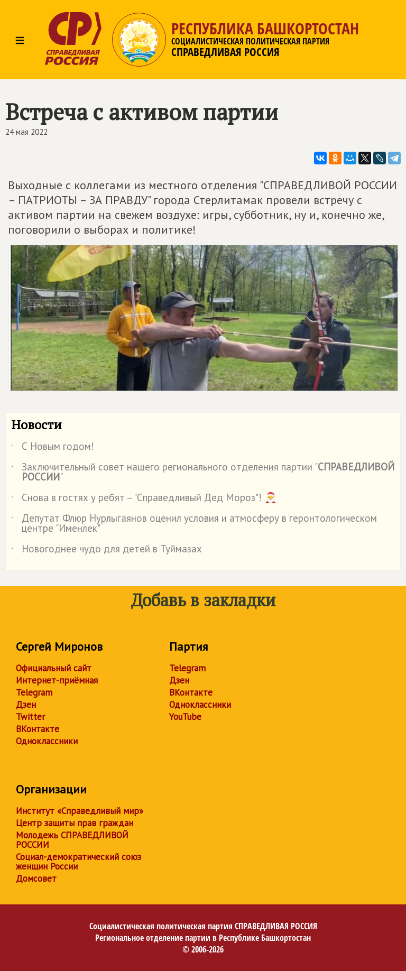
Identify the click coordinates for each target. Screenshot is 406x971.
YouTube (185, 717)
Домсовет (36, 878)
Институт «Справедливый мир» (79, 811)
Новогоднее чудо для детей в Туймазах (106, 551)
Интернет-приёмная (57, 680)
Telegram (34, 692)
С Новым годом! (52, 448)
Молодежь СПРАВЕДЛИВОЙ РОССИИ (72, 839)
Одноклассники (47, 741)
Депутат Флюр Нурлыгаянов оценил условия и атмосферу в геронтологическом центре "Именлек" (194, 523)
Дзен (26, 704)
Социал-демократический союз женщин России (78, 861)
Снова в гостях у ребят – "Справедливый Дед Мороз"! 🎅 (144, 499)
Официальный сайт (53, 668)
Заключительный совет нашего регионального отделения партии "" (202, 472)
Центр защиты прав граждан (74, 823)
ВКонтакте (37, 729)
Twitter (30, 717)
